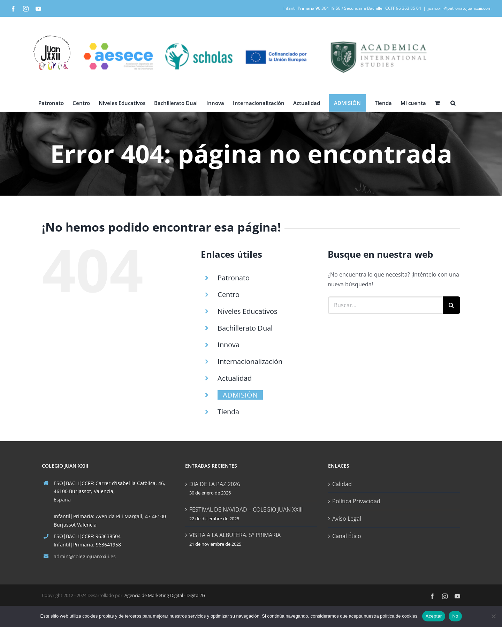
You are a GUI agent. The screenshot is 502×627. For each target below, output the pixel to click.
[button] (452, 103)
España (62, 499)
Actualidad (235, 378)
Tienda (228, 411)
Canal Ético (346, 536)
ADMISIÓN (240, 395)
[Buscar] (451, 305)
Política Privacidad (356, 501)
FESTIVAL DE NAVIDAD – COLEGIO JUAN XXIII (246, 509)
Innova (228, 344)
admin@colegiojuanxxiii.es (85, 556)
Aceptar (434, 616)
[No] (493, 616)
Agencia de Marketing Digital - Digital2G (164, 595)
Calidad (342, 484)
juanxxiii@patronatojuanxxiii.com (460, 8)
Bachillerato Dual (245, 328)
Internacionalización (250, 361)
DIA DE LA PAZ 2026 (214, 484)
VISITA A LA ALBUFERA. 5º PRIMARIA (235, 535)
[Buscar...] (385, 305)
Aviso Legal (346, 518)
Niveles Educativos (247, 311)
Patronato (234, 277)
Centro (228, 294)
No (455, 616)
